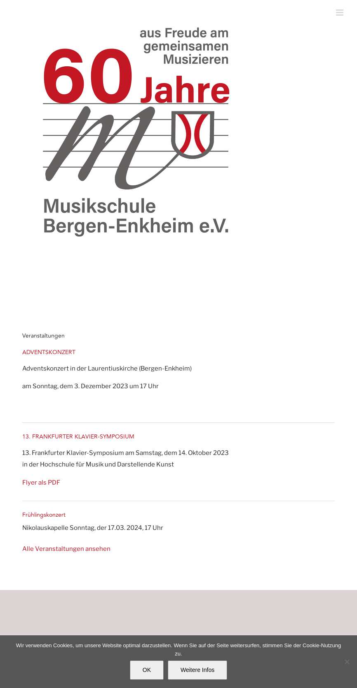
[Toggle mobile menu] (340, 12)
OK (147, 670)
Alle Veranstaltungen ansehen (66, 549)
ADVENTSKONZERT (48, 352)
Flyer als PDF (41, 482)
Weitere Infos (197, 670)
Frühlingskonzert (44, 515)
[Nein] (347, 662)
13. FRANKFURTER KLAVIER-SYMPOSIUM (78, 436)
